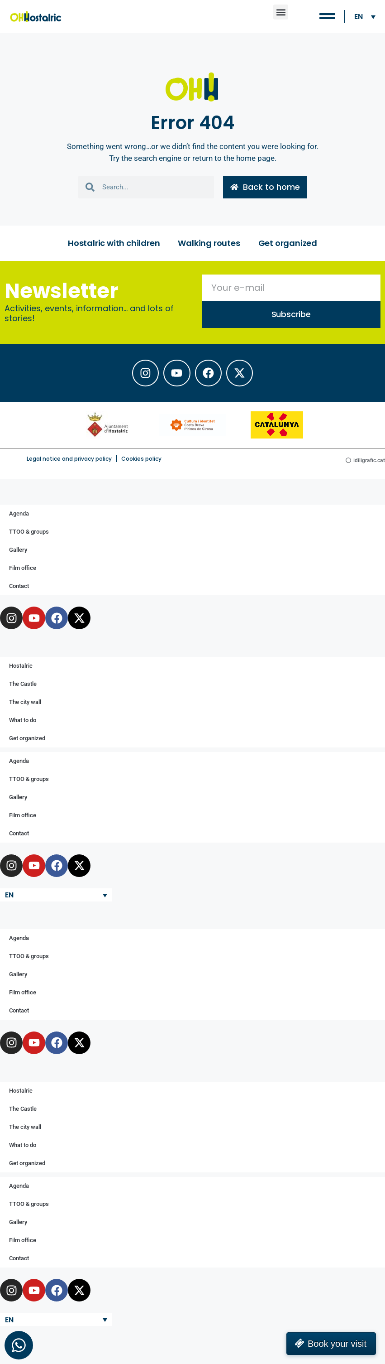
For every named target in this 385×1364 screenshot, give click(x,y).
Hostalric (21, 666)
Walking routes (209, 243)
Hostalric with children (114, 243)
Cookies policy (141, 459)
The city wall (25, 702)
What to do (22, 720)
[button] (280, 12)
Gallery (18, 550)
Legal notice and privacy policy (69, 459)
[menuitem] (364, 16)
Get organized (287, 243)
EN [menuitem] (358, 16)
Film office (22, 568)
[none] (364, 16)
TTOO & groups (29, 532)
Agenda (19, 514)
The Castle (23, 684)
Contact (19, 586)
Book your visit (337, 1344)
